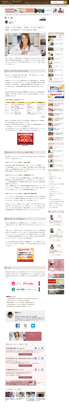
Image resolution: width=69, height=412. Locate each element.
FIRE (50, 173)
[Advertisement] (56, 24)
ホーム (6, 14)
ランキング (50, 5)
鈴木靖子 (56, 229)
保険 (21, 5)
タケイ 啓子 (62, 79)
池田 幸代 (63, 71)
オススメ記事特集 (56, 5)
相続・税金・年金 (34, 5)
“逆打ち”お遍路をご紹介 (54, 205)
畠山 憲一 (63, 45)
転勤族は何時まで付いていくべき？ (15, 369)
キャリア (40, 5)
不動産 (17, 5)
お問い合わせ (46, 2)
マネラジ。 (51, 178)
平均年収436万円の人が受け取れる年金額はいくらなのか (18, 306)
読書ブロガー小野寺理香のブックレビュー (57, 201)
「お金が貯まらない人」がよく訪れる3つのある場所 (17, 300)
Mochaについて (29, 2)
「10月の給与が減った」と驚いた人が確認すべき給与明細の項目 (20, 304)
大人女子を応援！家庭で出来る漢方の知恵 (57, 199)
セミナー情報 (63, 5)
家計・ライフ (5, 5)
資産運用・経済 (12, 5)
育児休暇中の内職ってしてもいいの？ (16, 348)
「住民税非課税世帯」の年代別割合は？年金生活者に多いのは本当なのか (22, 298)
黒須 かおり (62, 63)
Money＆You (62, 110)
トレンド (44, 5)
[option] (15, 10)
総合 (52, 36)
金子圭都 (63, 55)
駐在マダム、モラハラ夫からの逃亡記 (56, 203)
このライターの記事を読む (56, 222)
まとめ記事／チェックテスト (54, 186)
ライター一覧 (62, 209)
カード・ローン (26, 5)
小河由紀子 (62, 59)
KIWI (63, 152)
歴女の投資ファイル (53, 188)
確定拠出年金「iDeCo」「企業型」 (56, 176)
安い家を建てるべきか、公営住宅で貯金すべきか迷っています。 (22, 358)
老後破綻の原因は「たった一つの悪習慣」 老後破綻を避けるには (20, 302)
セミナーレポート (53, 184)
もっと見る (62, 33)
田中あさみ (56, 244)
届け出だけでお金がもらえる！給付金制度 (57, 182)
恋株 (50, 195)
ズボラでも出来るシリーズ (54, 190)
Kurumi (56, 215)
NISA (50, 171)
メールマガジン (38, 2)
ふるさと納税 (52, 180)
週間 (60, 36)
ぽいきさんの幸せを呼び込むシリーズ (56, 197)
